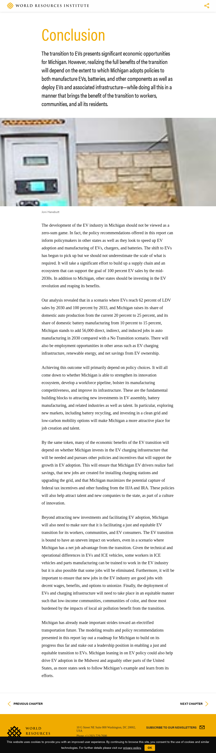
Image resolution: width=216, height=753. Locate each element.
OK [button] (150, 747)
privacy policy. (132, 747)
